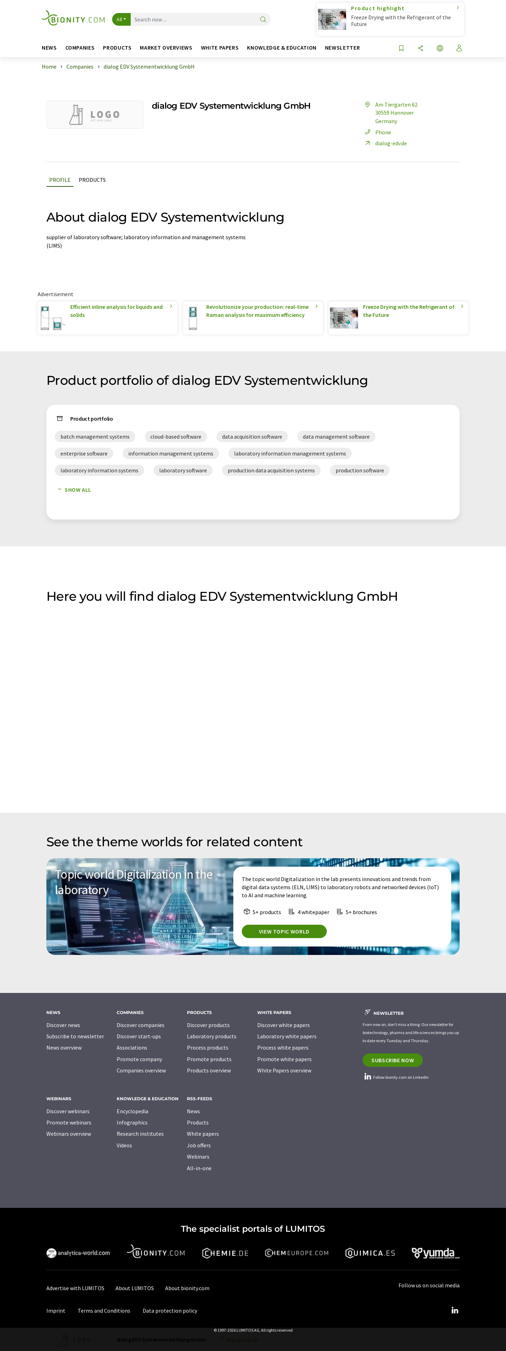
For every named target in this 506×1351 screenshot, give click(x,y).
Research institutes (140, 1133)
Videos (124, 1145)
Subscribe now (392, 1060)
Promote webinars (68, 1122)
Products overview (209, 1070)
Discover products (208, 1024)
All (119, 19)
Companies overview (141, 1070)
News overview (64, 1047)
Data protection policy (170, 1310)
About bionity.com (187, 1288)
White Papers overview (284, 1070)
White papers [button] (220, 47)
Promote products (209, 1059)
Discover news (63, 1024)
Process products (207, 1047)
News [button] (49, 47)
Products (92, 179)
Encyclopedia (132, 1111)
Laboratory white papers (287, 1036)
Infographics (132, 1122)
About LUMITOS (135, 1288)
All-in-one (199, 1168)
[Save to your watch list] (401, 49)
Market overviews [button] (166, 47)
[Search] (263, 20)
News (193, 1111)
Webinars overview (68, 1133)
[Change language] (440, 49)
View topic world (284, 931)
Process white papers (283, 1047)
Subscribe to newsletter (75, 1036)
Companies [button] (80, 47)
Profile (60, 179)
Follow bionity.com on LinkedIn (396, 1077)
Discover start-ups (139, 1036)
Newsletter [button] (342, 47)
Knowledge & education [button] (281, 47)
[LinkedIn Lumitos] (455, 1310)
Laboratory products (211, 1036)
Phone (377, 132)
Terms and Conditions (104, 1310)
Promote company (139, 1059)
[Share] (421, 49)
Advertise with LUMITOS (75, 1288)
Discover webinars (68, 1111)
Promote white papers (284, 1059)
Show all (73, 489)
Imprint (55, 1310)
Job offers (199, 1145)
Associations (132, 1047)
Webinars (198, 1156)
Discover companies (140, 1024)
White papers (203, 1133)
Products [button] (117, 47)
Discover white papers (283, 1024)
